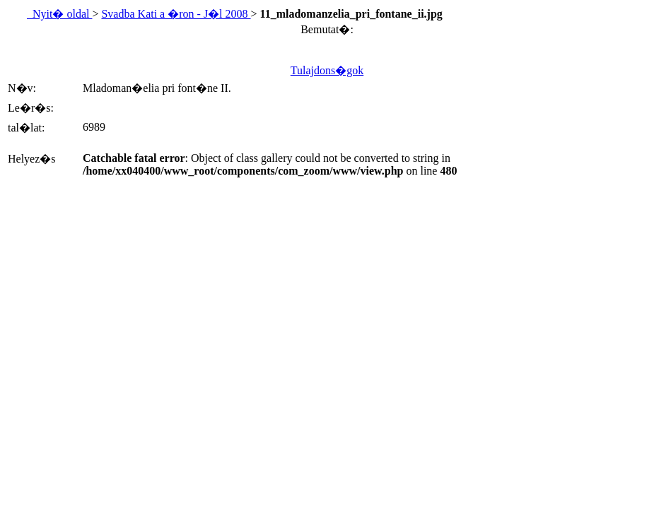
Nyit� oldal (59, 14)
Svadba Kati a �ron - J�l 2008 (175, 14)
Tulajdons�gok (327, 70)
